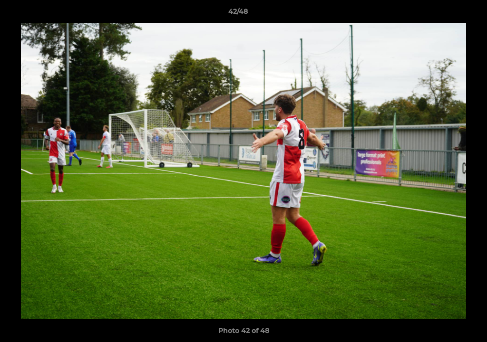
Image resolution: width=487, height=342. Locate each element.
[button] (447, 14)
